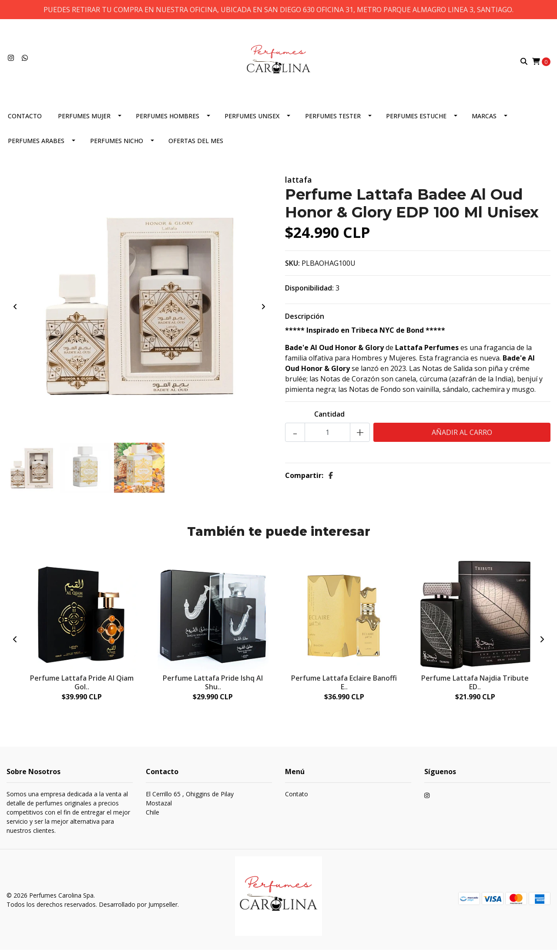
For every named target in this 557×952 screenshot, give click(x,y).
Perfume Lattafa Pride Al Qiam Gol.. (82, 684)
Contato (296, 796)
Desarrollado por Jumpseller (138, 906)
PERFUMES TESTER (333, 118)
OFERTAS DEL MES (195, 142)
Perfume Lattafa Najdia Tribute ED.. (475, 684)
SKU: (292, 265)
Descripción (304, 318)
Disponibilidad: (309, 289)
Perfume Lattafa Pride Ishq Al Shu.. (213, 684)
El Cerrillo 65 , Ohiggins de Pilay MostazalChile (190, 805)
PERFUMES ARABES (36, 142)
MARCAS (484, 118)
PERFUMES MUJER (84, 118)
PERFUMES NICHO (116, 142)
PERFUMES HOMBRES (167, 118)
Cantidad (329, 416)
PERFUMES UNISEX (252, 118)
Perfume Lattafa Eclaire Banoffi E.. (344, 684)
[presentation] (15, 308)
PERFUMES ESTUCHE (416, 118)
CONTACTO (25, 118)
